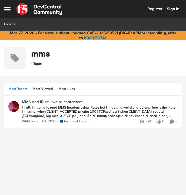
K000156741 (95, 37)
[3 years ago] (45, 121)
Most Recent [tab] (17, 89)
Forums (9, 24)
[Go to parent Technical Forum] (73, 121)
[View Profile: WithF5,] (13, 106)
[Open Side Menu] (7, 9)
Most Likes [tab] (66, 89)
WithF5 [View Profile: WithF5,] (27, 121)
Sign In (173, 8)
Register (154, 8)
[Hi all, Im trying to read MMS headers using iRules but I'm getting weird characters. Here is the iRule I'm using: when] (100, 111)
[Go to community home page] (39, 9)
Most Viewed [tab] (43, 89)
